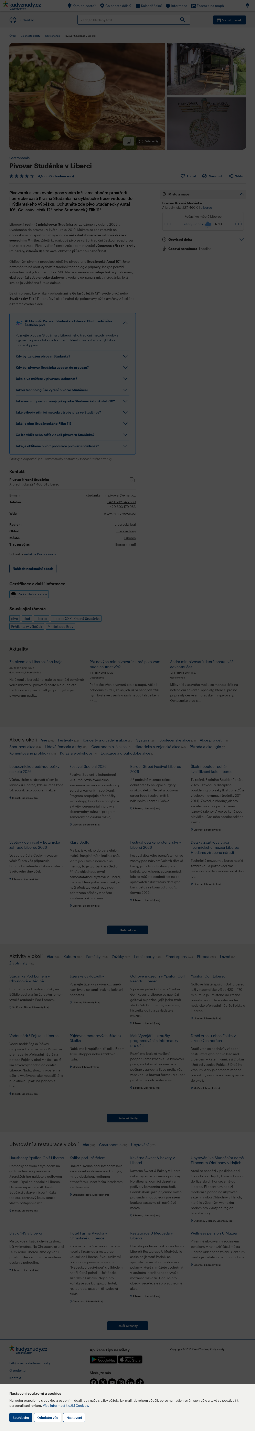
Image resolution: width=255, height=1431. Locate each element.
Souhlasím (21, 1417)
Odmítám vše (47, 1417)
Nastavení (74, 1417)
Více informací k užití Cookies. (66, 1405)
